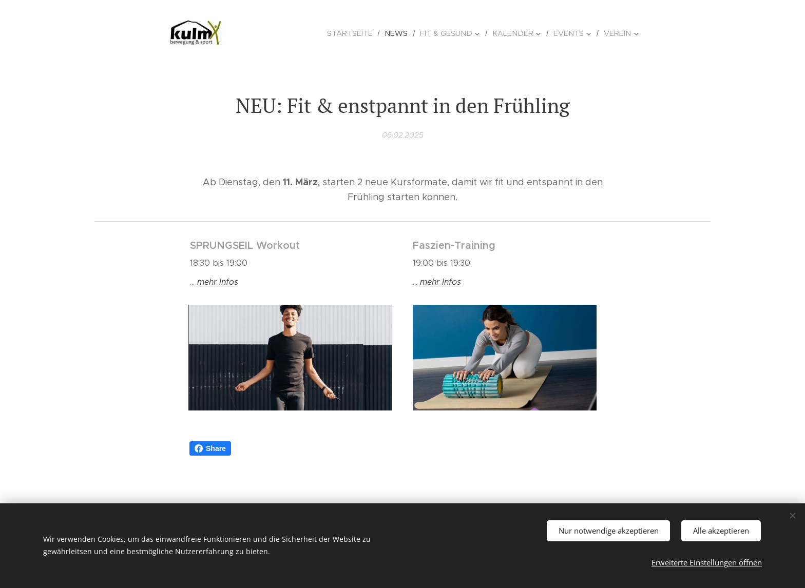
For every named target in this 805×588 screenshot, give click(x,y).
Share (210, 448)
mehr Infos (440, 282)
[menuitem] (361, 33)
